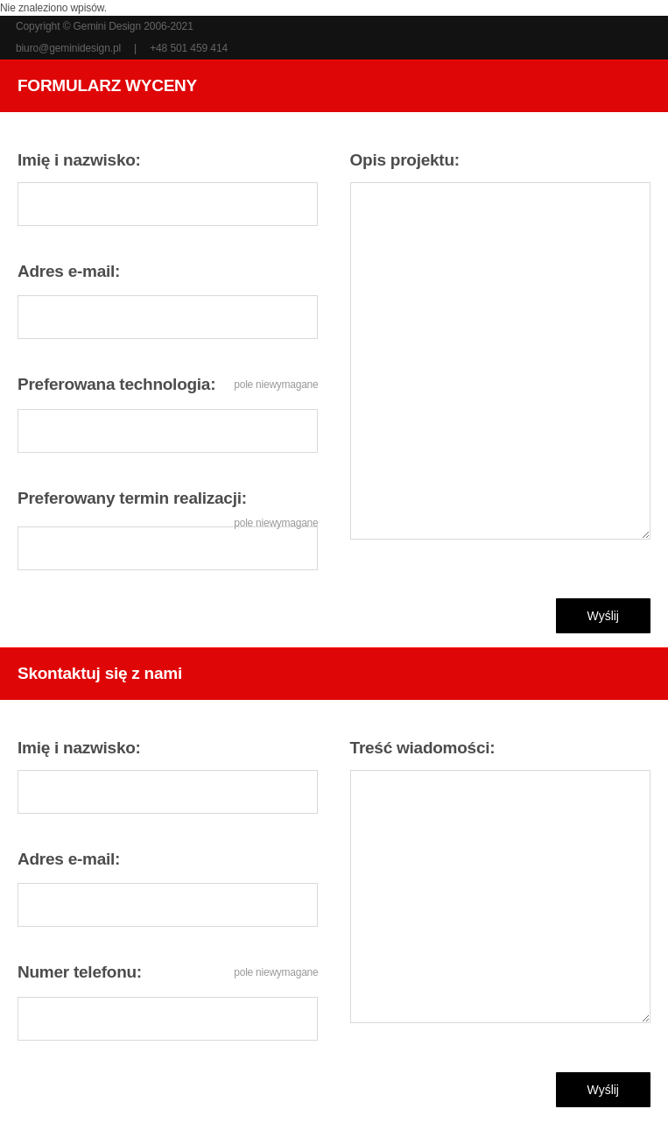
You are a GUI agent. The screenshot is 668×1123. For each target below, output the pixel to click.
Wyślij (603, 616)
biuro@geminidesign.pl (68, 48)
